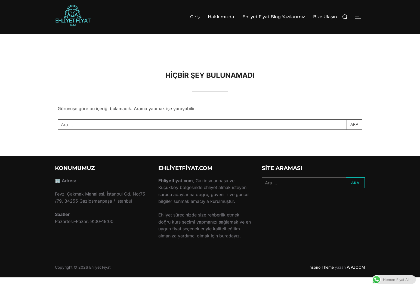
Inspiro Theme (321, 277)
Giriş (195, 16)
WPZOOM (356, 277)
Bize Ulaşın (325, 16)
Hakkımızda (221, 16)
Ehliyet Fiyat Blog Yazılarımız (273, 16)
